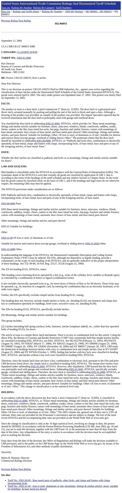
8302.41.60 (7, 238)
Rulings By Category (44, 7)
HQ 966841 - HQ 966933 (99, 11)
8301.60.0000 (44, 140)
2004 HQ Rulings (74, 11)
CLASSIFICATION (27, 52)
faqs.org (6, 7)
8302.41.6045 (53, 123)
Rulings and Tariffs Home (26, 11)
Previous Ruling (9, 20)
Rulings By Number (21, 7)
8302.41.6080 (24, 58)
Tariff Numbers (63, 7)
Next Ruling (24, 20)
